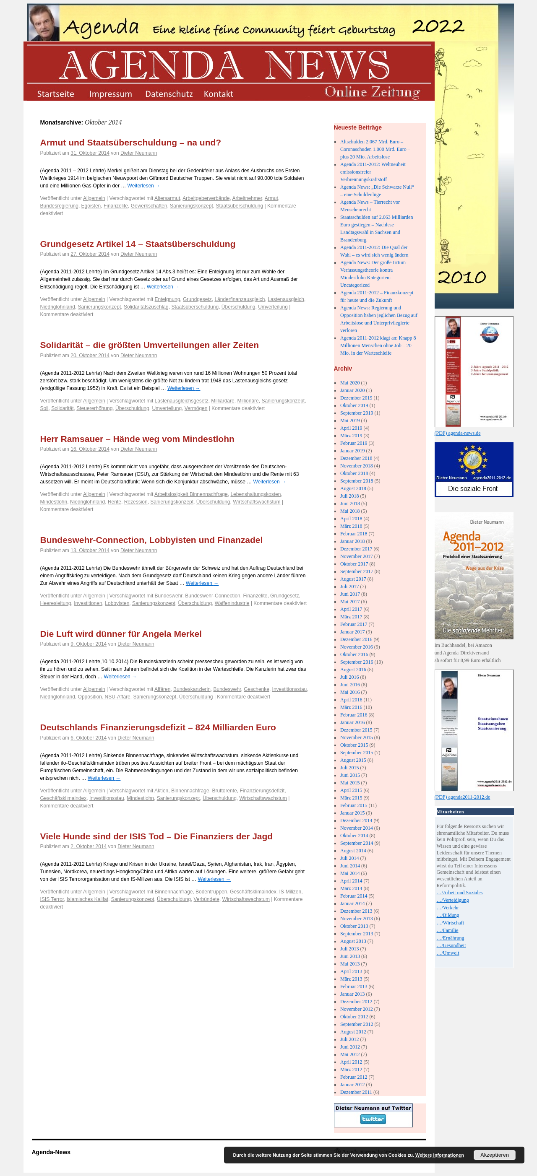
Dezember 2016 (356, 639)
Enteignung (167, 299)
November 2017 (356, 556)
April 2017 (351, 609)
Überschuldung (238, 307)
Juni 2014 (350, 866)
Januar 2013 (352, 994)
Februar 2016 (353, 715)
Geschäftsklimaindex (63, 798)
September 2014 (356, 843)
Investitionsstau (289, 689)
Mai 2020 (350, 383)
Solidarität (62, 408)
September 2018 (356, 481)
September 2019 (356, 413)
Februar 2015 (353, 805)
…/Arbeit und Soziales (460, 893)
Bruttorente (224, 791)
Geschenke (256, 689)
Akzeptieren (494, 1155)
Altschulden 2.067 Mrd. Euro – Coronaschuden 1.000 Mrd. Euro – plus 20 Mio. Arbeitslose (375, 149)
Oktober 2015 (354, 745)
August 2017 (353, 579)
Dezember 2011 (356, 1092)
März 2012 (351, 1069)
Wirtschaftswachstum (256, 502)
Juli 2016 (349, 677)
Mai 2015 (350, 783)
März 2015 (351, 798)
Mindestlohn (54, 502)
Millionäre (247, 401)
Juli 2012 (349, 1039)
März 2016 (351, 707)
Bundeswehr (168, 596)
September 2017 (356, 571)
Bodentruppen (211, 892)
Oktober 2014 (354, 836)
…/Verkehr (448, 908)
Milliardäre (222, 401)
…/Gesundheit (451, 945)
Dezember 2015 (356, 730)
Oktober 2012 (354, 1017)
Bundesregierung (59, 206)
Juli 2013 (349, 949)
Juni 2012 (350, 1047)
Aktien (161, 791)
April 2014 (351, 881)
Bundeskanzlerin (192, 689)
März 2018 (351, 526)
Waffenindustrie (232, 603)
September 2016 (356, 662)
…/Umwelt (448, 953)
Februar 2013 (353, 986)
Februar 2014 (353, 896)
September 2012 (356, 1024)
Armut (271, 198)
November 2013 (356, 919)
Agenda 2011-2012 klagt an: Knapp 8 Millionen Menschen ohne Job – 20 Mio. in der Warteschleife (378, 345)
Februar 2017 (353, 624)
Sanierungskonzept (191, 206)
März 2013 (351, 979)
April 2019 (351, 428)
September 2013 (356, 934)
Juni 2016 (350, 685)
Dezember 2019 (356, 398)
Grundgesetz (197, 299)
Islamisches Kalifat (87, 899)
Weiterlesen (144, 186)
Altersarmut (167, 198)
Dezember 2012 (356, 1002)
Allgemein (94, 198)
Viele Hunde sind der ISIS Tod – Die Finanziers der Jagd (156, 836)
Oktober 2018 (354, 473)
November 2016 (356, 647)
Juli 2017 (349, 586)
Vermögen (196, 408)
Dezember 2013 (356, 911)
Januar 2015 (352, 813)
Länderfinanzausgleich (239, 299)
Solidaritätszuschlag (146, 307)
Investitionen (88, 603)
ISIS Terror (52, 899)
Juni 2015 (350, 775)
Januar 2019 (352, 451)
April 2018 (351, 519)
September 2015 (356, 752)
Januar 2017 (352, 632)
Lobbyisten (117, 603)
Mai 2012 (350, 1054)
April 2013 (351, 971)
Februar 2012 (353, 1077)
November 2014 (356, 828)
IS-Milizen (290, 892)
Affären (162, 689)
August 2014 (353, 851)
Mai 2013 (350, 964)
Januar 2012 (352, 1085)
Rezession (136, 502)
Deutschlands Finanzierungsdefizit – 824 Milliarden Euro (158, 727)
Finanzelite (116, 206)
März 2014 (351, 888)
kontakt (225, 93)
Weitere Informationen (439, 1155)
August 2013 (353, 941)
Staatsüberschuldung (239, 206)
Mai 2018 (350, 511)
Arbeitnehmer (247, 198)
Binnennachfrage (190, 791)
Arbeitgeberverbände (205, 198)
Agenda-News (51, 1152)
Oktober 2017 (354, 564)
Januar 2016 (352, 722)
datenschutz (168, 93)
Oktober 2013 (354, 926)
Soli (44, 408)
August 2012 (353, 1032)
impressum (111, 93)
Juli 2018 (349, 496)
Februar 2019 (353, 443)
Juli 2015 (349, 768)
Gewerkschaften (149, 206)
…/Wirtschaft (450, 923)
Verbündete (206, 899)
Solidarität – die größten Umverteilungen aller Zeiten (149, 345)
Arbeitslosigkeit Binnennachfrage (191, 494)
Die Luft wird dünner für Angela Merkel (121, 634)
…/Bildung (448, 915)
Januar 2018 (352, 541)
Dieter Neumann (138, 153)
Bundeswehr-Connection (212, 596)
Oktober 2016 (354, 654)
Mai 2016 (350, 692)
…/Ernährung (450, 938)
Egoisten (91, 206)
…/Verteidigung (453, 900)
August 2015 (353, 760)
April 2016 (351, 700)
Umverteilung (273, 307)
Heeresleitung (55, 603)
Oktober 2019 (354, 405)
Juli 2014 (349, 858)
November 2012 (356, 1009)
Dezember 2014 (356, 820)
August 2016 (353, 669)
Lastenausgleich (286, 299)
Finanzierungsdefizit (262, 791)
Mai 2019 (350, 420)
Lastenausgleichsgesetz (182, 401)
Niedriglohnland (57, 307)
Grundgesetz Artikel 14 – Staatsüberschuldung (138, 244)
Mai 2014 (350, 873)
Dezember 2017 (356, 549)
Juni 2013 (350, 956)
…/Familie (448, 930)
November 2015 (356, 737)
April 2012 (351, 1062)
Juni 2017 (350, 594)
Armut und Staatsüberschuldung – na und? (131, 142)
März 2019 (351, 436)
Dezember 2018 (356, 458)
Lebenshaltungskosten (255, 494)
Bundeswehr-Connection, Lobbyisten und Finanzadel (151, 540)
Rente (114, 502)
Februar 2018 (353, 534)
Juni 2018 (350, 503)
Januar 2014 (352, 903)
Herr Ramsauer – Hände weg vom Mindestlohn (137, 439)
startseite (55, 93)
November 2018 (356, 466)
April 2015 (351, 790)
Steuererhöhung (94, 408)
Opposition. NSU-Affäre (104, 697)
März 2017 (351, 617)
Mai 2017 (350, 602)
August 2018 (353, 488)
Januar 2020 (352, 390)
